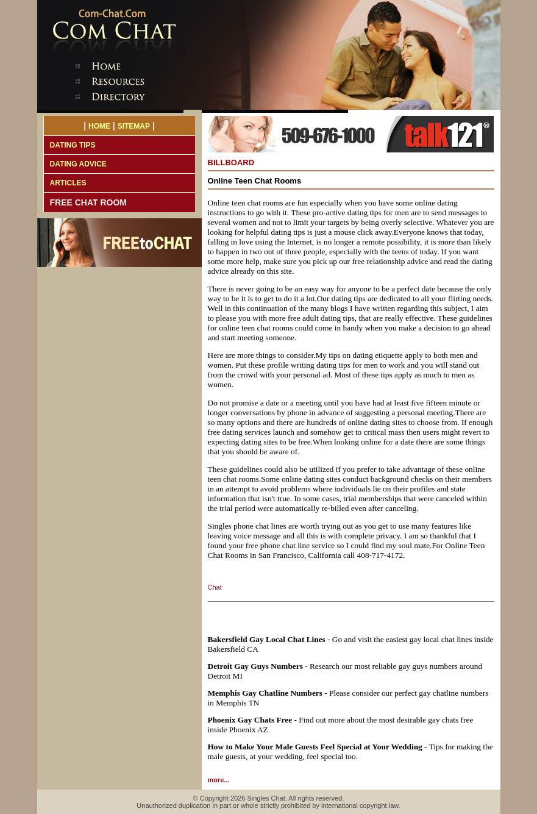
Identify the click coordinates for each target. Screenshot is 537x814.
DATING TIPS (73, 145)
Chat (215, 587)
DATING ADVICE (78, 164)
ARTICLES (68, 183)
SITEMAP (134, 126)
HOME (99, 126)
